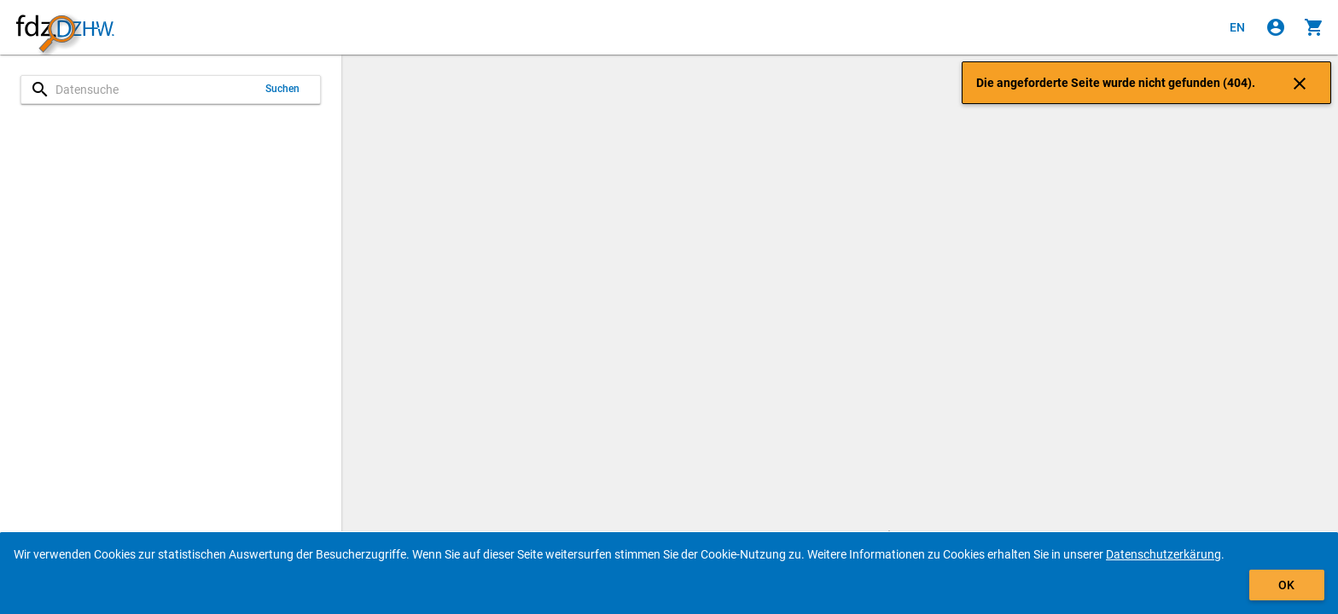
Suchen (282, 89)
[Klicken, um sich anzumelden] (1276, 27)
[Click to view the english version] (1237, 27)
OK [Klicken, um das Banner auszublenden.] (1286, 585)
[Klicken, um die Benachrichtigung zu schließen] (1300, 82)
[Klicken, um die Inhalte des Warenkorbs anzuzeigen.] (1314, 27)
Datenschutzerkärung (1163, 554)
